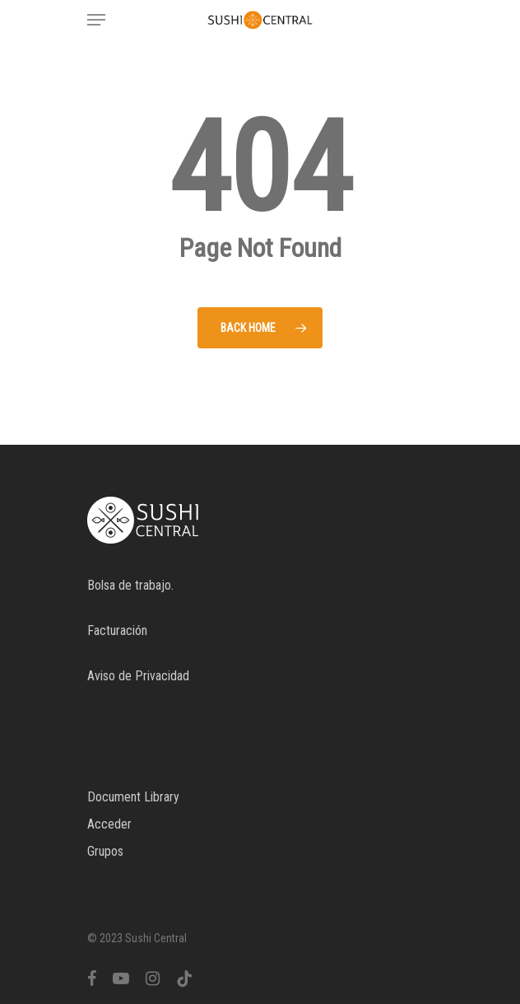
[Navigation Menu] (96, 20)
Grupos (105, 851)
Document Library (133, 797)
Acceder (109, 824)
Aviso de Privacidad (138, 676)
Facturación (117, 630)
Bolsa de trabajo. (130, 585)
